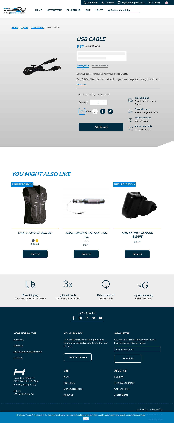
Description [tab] (83, 65)
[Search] (125, 10)
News (66, 376)
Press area (69, 382)
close (85, 419)
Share (102, 111)
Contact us (92, 2)
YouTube (100, 318)
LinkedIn (87, 318)
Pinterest (95, 111)
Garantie (18, 357)
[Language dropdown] (167, 3)
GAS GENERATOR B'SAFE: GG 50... (86, 234)
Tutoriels (18, 345)
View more (81, 84)
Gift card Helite (122, 388)
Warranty (18, 339)
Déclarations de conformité (28, 351)
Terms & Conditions (124, 382)
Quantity (83, 102)
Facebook (73, 318)
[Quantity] (98, 102)
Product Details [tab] (100, 65)
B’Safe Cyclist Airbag (35, 233)
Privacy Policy (156, 409)
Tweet (110, 111)
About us (68, 394)
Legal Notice (142, 409)
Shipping (118, 376)
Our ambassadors (73, 388)
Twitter (94, 318)
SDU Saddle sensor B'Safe (137, 234)
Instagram (80, 318)
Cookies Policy (151, 415)
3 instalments (121, 394)
